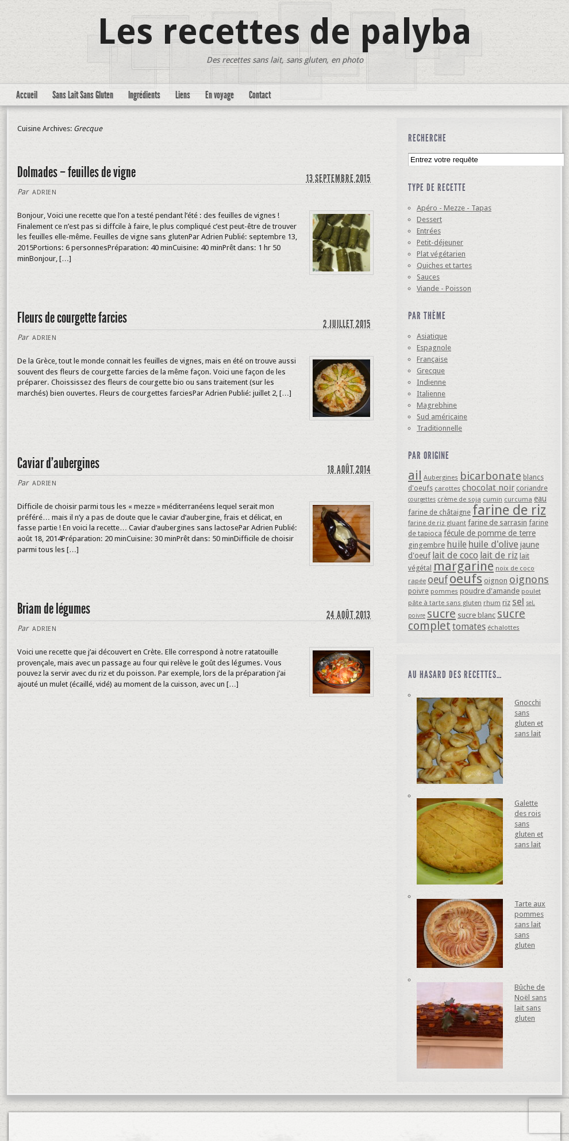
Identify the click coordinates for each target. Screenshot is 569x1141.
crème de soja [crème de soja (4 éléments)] (459, 499)
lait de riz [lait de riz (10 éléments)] (499, 555)
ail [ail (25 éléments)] (415, 475)
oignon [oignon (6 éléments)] (496, 580)
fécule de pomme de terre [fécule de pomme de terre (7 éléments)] (490, 533)
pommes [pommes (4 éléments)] (444, 591)
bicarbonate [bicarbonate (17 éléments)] (490, 476)
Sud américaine (442, 416)
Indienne (431, 382)
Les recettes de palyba (285, 32)
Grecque (431, 370)
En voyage (219, 95)
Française (432, 359)
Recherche (427, 138)
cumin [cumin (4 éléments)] (492, 499)
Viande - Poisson (444, 288)
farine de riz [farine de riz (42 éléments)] (509, 510)
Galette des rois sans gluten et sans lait (528, 824)
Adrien (44, 192)
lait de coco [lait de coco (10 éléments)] (455, 555)
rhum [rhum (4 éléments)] (492, 603)
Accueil (26, 95)
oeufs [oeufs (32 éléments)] (465, 578)
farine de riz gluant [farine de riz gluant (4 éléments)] (437, 523)
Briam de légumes (53, 609)
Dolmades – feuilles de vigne (76, 172)
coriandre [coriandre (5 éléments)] (532, 488)
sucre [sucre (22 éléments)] (441, 614)
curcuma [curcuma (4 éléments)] (518, 499)
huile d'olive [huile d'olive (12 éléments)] (493, 544)
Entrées (429, 231)
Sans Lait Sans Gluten (82, 95)
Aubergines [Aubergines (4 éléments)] (441, 477)
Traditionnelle (439, 428)
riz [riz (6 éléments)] (506, 602)
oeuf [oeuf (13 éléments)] (438, 579)
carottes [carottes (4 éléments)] (447, 488)
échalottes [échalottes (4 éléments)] (503, 627)
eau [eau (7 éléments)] (540, 498)
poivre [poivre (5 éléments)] (418, 591)
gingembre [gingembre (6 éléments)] (426, 545)
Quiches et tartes (444, 265)
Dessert (429, 219)
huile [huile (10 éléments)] (457, 544)
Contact (260, 95)
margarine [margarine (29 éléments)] (463, 566)
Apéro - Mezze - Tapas (454, 208)
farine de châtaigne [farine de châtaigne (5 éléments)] (439, 512)
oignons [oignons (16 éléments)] (529, 579)
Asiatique (432, 336)
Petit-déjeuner (440, 242)
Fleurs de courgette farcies (72, 318)
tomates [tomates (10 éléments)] (469, 626)
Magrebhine (437, 405)
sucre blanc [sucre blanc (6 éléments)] (476, 615)
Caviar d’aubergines (58, 463)
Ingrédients (144, 95)
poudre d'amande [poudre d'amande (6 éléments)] (490, 591)
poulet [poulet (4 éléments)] (531, 591)
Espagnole (434, 347)
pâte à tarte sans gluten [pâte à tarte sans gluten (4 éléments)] (445, 603)
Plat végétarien (441, 254)
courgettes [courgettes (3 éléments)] (422, 499)
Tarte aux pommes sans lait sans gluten (529, 924)
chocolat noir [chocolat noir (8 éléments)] (488, 488)
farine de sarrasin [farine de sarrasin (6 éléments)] (497, 522)
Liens (182, 95)
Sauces (428, 277)
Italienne (431, 393)
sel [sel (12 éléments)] (518, 601)
